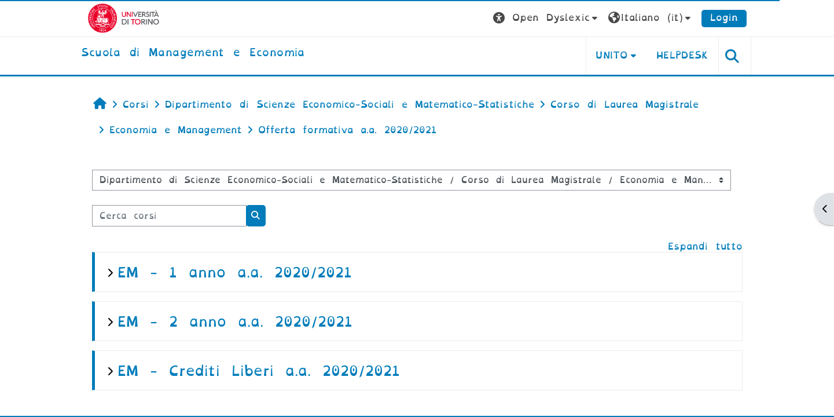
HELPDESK (682, 55)
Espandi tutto (705, 246)
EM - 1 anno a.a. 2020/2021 (234, 272)
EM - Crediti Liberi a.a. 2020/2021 (258, 371)
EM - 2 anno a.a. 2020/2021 (234, 321)
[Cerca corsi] (169, 215)
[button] (546, 18)
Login (724, 17)
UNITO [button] (611, 55)
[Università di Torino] (123, 17)
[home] (193, 53)
